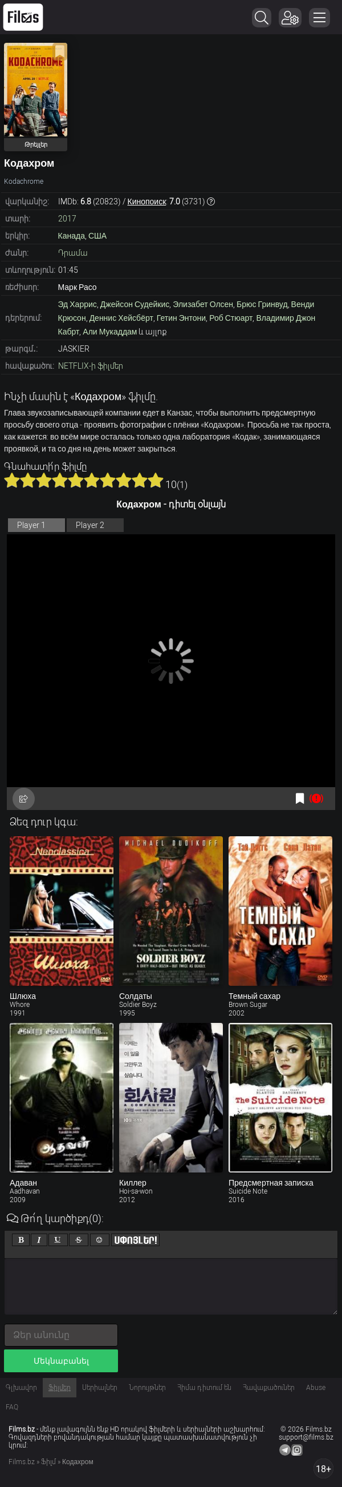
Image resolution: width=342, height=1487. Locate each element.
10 (156, 480)
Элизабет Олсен (203, 304)
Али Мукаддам (110, 331)
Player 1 (31, 525)
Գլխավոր (21, 1388)
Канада (71, 235)
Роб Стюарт (231, 318)
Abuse (315, 1388)
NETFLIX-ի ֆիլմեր (90, 365)
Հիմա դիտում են (204, 1388)
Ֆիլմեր (59, 1388)
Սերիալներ (99, 1388)
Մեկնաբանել (61, 1360)
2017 (67, 218)
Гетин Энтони (181, 318)
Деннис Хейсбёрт (121, 318)
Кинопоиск (147, 201)
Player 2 (90, 525)
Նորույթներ (147, 1388)
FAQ (12, 1407)
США (97, 235)
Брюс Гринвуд (262, 304)
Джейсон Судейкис (135, 304)
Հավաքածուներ (269, 1388)
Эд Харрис (77, 304)
